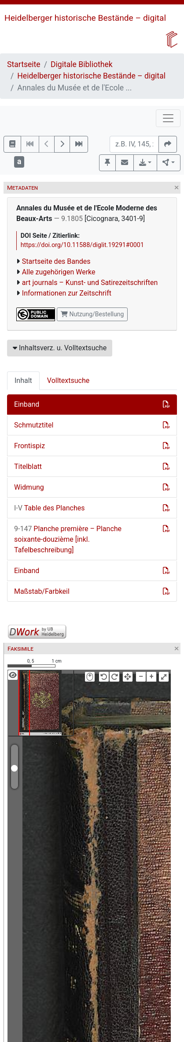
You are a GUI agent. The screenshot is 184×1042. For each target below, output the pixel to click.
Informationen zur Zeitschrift (66, 293)
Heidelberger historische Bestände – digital (85, 18)
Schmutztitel (33, 425)
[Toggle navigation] (168, 118)
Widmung (29, 487)
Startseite (23, 64)
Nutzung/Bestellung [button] (92, 314)
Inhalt (23, 380)
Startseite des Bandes (56, 261)
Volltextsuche (68, 380)
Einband (26, 404)
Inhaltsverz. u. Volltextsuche (60, 348)
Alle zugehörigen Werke (59, 272)
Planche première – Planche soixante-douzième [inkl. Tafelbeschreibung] (67, 539)
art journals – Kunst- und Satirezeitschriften (90, 282)
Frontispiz (29, 446)
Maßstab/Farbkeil (42, 591)
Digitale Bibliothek (82, 64)
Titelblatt (28, 466)
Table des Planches (49, 508)
